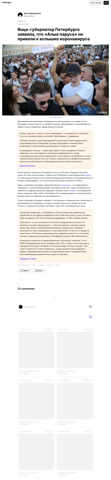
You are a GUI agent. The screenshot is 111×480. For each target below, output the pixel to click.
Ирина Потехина (27, 166)
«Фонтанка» (57, 117)
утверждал (66, 185)
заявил (88, 175)
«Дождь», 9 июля (28, 259)
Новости (21, 21)
